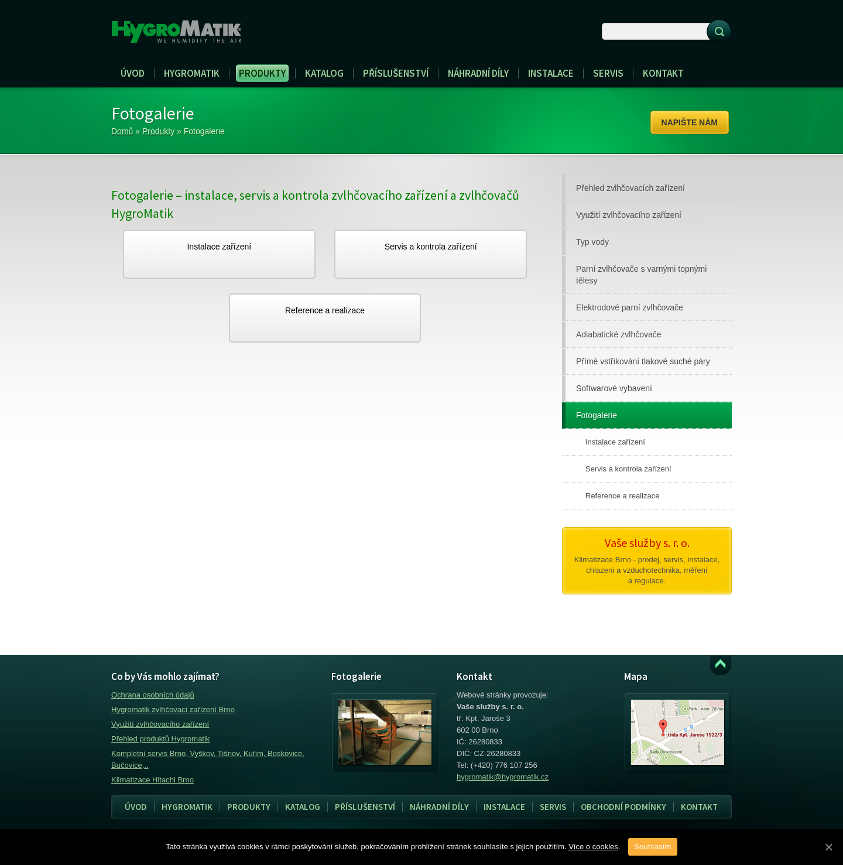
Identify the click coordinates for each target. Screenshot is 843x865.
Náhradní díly (439, 806)
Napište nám (690, 122)
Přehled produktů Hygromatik (160, 738)
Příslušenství (365, 806)
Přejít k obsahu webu (720, 665)
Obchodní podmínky (623, 806)
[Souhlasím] (828, 847)
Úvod (136, 806)
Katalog (302, 806)
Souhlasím (652, 846)
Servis (549, 807)
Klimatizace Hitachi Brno (152, 779)
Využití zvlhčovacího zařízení (160, 724)
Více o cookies (593, 846)
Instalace (501, 807)
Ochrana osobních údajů (152, 694)
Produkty (158, 131)
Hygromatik (187, 806)
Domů (122, 131)
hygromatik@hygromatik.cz (503, 776)
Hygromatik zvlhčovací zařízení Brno (173, 709)
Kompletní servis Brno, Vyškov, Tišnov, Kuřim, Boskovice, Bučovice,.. (207, 759)
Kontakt (699, 806)
